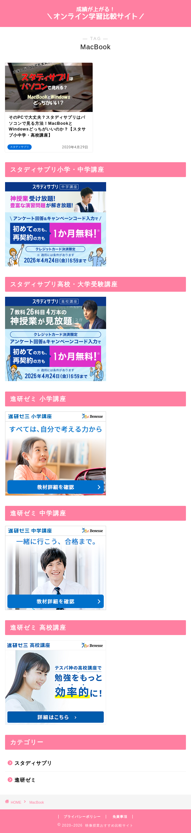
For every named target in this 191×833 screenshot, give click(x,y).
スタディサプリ (33, 763)
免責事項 (120, 816)
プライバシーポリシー (82, 816)
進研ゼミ (25, 780)
